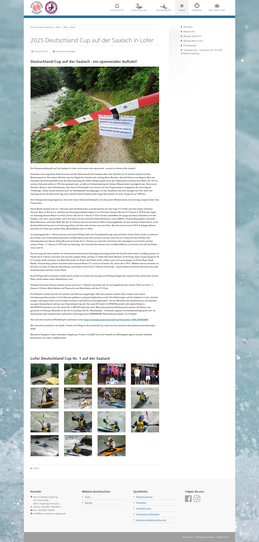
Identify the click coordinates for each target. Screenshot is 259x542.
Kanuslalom (139, 10)
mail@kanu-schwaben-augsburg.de (49, 513)
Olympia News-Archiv (193, 40)
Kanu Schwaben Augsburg (41, 27)
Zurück (36, 468)
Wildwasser (163, 10)
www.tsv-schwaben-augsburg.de (151, 520)
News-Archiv (189, 31)
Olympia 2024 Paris (192, 36)
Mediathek (141, 502)
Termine (197, 10)
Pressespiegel (190, 45)
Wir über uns (217, 10)
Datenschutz (223, 537)
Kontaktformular (143, 508)
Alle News (188, 26)
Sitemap (88, 502)
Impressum (188, 537)
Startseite (117, 10)
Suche (87, 496)
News (182, 10)
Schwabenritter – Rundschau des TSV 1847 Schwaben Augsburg (201, 52)
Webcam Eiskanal (144, 496)
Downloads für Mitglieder (148, 514)
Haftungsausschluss (205, 537)
